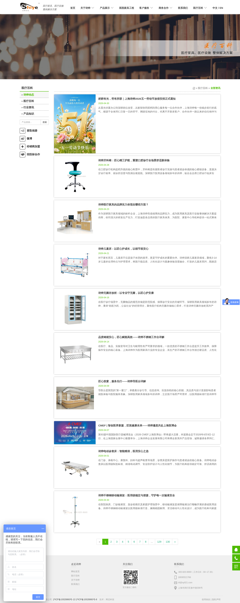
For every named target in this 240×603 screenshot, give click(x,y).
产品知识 (28, 113)
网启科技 (110, 599)
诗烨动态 (28, 94)
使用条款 (206, 599)
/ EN (218, 8)
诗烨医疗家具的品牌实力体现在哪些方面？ (123, 204)
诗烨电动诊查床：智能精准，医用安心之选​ (123, 451)
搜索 (45, 122)
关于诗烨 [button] (87, 8)
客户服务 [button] (146, 8)
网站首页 (75, 571)
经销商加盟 (30, 146)
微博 (26, 138)
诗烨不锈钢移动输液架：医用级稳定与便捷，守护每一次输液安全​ (136, 495)
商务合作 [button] (166, 8)
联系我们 (183, 8)
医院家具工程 (126, 8)
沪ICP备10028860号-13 (64, 599)
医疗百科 (28, 100)
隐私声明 (216, 599)
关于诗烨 (75, 580)
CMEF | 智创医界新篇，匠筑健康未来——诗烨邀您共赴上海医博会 (137, 425)
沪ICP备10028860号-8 (86, 599)
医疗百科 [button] (200, 8)
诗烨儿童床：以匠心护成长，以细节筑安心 (123, 248)
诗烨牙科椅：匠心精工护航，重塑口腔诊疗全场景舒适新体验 (134, 160)
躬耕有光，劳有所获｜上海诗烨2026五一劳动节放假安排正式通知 (136, 98)
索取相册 (28, 130)
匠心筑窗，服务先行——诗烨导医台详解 (122, 381)
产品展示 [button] (107, 8)
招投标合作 (30, 154)
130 (168, 541)
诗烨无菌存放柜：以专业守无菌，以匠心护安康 (126, 292)
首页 (72, 8)
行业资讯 (28, 107)
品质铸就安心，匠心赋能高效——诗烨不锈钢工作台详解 (131, 337)
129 (159, 541)
